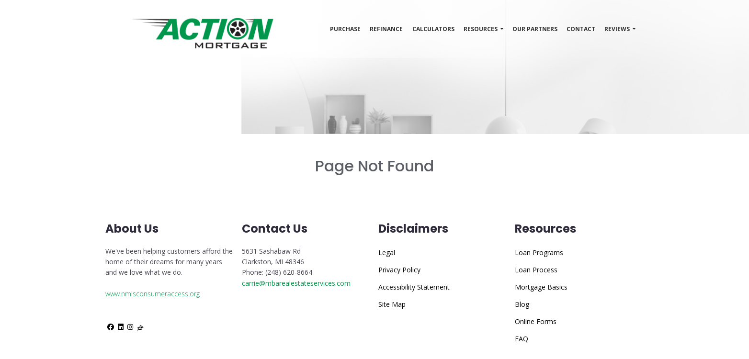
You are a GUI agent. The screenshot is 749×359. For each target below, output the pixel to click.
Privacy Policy (399, 269)
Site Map (392, 304)
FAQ (521, 338)
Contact (581, 29)
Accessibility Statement (414, 287)
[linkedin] (121, 326)
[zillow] (140, 326)
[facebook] (110, 326)
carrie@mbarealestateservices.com (296, 283)
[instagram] (130, 326)
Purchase (345, 29)
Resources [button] (481, 29)
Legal (386, 252)
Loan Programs (539, 252)
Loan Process (536, 269)
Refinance (386, 29)
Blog (522, 304)
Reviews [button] (617, 29)
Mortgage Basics (541, 287)
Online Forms (535, 321)
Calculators (433, 29)
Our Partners (534, 29)
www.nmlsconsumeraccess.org (152, 293)
